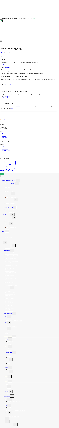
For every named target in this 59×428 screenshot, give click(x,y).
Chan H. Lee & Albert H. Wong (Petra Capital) (14, 320)
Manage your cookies (5, 137)
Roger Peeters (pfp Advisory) (10, 308)
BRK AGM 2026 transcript (9, 209)
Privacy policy (4, 136)
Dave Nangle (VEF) (8, 301)
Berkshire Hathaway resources (9, 199)
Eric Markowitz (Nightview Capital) (11, 285)
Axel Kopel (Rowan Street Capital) (11, 265)
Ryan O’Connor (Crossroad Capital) (11, 279)
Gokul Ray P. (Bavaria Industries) (10, 292)
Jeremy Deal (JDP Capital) (9, 281)
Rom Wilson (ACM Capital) (9, 282)
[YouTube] (0, 171)
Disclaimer (3, 134)
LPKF (8, 374)
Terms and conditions (5, 147)
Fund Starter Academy (7, 228)
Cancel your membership (6, 150)
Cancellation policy (5, 149)
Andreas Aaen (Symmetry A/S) (10, 299)
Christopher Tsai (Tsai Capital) (10, 276)
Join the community (5, 146)
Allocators (5, 328)
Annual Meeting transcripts (8, 207)
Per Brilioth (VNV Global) (9, 302)
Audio (6, 387)
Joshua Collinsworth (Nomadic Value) (11, 254)
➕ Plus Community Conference (10, 196)
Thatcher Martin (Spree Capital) (10, 272)
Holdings (6, 339)
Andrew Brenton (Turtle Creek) (10, 275)
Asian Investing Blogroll (7, 85)
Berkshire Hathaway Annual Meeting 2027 (7, 18)
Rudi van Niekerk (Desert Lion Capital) (13, 324)
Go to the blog (7, 248)
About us (5, 233)
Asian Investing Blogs (6, 67)
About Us (24, 18)
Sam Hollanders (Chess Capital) (10, 306)
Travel (6, 376)
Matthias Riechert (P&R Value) (10, 298)
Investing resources (7, 396)
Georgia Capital (9, 342)
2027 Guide (7, 185)
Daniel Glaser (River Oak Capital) (10, 304)
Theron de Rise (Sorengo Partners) (11, 309)
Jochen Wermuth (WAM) (9, 295)
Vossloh (8, 369)
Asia (6, 316)
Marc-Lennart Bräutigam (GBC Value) (11, 296)
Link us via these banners (8, 237)
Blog (31, 18)
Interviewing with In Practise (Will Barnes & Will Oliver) (16, 410)
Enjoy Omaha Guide (8, 190)
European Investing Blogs (7, 66)
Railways (6, 367)
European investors (7, 287)
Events (6, 412)
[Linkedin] (2, 171)
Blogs (4, 421)
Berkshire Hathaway (10, 341)
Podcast (28, 18)
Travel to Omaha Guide (9, 188)
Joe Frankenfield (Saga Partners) (10, 269)
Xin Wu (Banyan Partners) (11, 318)
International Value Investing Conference (14, 414)
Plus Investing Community (18, 18)
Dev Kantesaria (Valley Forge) (10, 264)
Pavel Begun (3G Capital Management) (11, 259)
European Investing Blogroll (7, 84)
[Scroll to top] (1, 174)
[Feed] (16, 171)
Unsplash (12, 108)
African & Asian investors (8, 313)
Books (6, 399)
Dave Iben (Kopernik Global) (10, 283)
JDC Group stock (10, 364)
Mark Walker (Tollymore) (9, 311)
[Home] (0, 18)
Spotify (8, 389)
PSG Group (9, 344)
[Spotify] (1, 171)
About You (9, 354)
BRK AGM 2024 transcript (9, 212)
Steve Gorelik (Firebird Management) (11, 261)
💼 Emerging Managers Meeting (10, 197)
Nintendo (8, 383)
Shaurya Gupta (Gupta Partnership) (11, 262)
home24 (8, 357)
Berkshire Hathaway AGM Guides (9, 183)
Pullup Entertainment (10, 384)
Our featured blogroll (6, 97)
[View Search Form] (1, 20)
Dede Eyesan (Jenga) (8, 291)
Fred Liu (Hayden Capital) (9, 252)
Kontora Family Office (9, 330)
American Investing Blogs (7, 64)
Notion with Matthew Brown (12, 408)
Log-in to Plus (7, 221)
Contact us (3, 119)
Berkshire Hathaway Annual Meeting (13, 416)
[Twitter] (3, 171)
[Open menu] (1, 41)
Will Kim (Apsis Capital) (9, 256)
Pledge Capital (7, 266)
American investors (7, 250)
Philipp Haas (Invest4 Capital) (10, 294)
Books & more (7, 204)
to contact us (18, 106)
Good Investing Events (7, 193)
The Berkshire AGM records (10, 203)
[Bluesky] (10, 171)
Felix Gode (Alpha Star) (9, 305)
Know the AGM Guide (9, 191)
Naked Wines (9, 356)
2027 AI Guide (7, 187)
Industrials (7, 371)
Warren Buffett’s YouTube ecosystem (11, 202)
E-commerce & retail (8, 352)
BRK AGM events (6, 223)
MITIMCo (7, 333)
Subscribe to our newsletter (8, 236)
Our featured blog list (6, 96)
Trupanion (9, 393)
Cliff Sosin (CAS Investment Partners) (11, 255)
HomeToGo (9, 378)
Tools (6, 405)
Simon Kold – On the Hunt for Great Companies (15, 402)
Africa (6, 322)
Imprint (3, 133)
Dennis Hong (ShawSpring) (9, 271)
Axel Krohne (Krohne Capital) (12, 326)
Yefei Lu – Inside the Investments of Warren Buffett (15, 401)
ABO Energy (9, 350)
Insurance (7, 391)
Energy (6, 346)
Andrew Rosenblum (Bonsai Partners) (11, 278)
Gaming (6, 381)
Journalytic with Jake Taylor (11, 407)
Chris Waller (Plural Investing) (10, 268)
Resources (34, 18)
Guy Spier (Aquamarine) (9, 289)
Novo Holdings (7, 332)
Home (2, 52)
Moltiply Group (9, 363)
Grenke (8, 362)
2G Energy (9, 348)
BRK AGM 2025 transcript (9, 210)
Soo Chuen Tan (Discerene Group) (10, 258)
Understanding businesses (8, 336)
